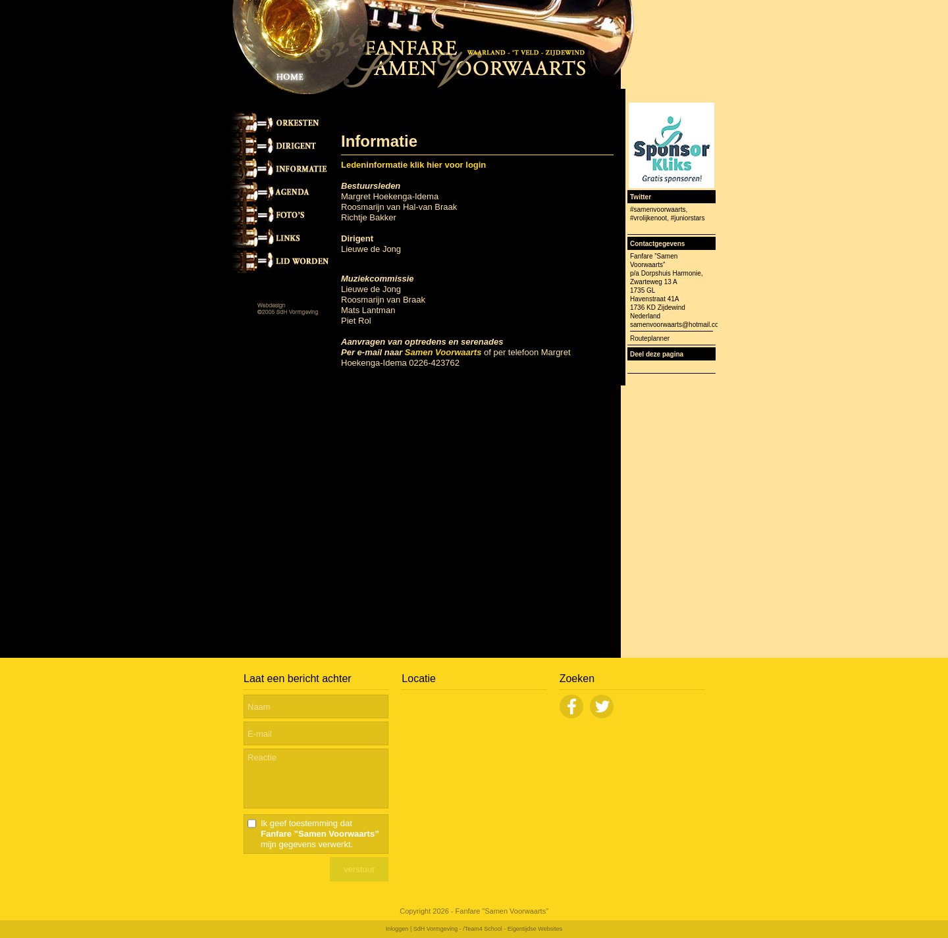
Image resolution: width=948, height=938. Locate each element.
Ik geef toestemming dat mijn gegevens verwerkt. (320, 833)
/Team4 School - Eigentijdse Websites (512, 929)
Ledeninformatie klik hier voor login (413, 165)
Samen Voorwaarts (443, 352)
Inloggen (397, 929)
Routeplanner (650, 338)
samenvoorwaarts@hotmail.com (677, 324)
